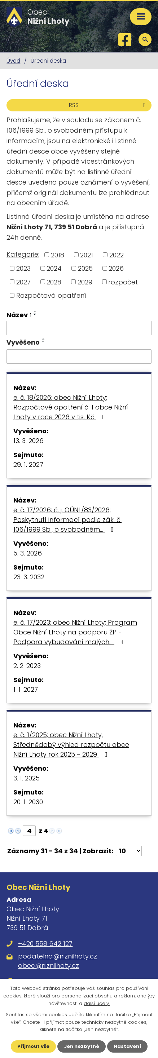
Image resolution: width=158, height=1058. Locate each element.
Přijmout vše (33, 1046)
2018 (57, 254)
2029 (85, 281)
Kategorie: (22, 254)
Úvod (13, 61)
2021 (86, 254)
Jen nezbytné (81, 1046)
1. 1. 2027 (25, 689)
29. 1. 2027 (28, 464)
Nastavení (127, 1046)
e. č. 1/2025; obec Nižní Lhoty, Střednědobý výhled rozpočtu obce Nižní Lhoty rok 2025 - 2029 (71, 744)
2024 (54, 268)
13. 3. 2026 (28, 440)
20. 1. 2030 (28, 801)
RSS (108, 105)
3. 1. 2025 (26, 778)
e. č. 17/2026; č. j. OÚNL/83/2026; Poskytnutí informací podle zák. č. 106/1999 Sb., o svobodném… (67, 519)
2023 (23, 268)
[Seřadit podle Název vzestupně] (35, 311)
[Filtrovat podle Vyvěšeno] (79, 356)
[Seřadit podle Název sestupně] (35, 314)
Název (18, 314)
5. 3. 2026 (27, 553)
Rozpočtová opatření (51, 295)
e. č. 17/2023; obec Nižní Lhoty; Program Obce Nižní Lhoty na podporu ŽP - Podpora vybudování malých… (75, 632)
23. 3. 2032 (28, 576)
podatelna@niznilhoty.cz (57, 956)
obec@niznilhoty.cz (48, 965)
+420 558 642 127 (45, 943)
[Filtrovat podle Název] (79, 328)
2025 (85, 268)
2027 (23, 281)
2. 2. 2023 (27, 665)
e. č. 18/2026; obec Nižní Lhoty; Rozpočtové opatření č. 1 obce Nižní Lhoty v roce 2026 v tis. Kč (70, 407)
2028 (54, 281)
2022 (116, 254)
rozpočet (123, 281)
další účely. (97, 1003)
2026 (116, 268)
